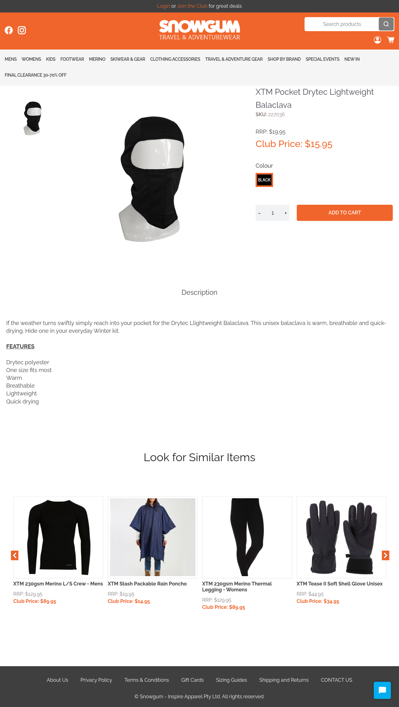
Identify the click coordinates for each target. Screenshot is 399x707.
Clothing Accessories (175, 59)
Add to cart (345, 213)
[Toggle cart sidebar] (390, 40)
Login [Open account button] (163, 6)
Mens (11, 59)
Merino (97, 59)
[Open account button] (377, 40)
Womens (31, 59)
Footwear (72, 59)
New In (352, 59)
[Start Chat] (382, 690)
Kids (50, 59)
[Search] (349, 24)
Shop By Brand (284, 59)
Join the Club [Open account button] (192, 6)
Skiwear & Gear (127, 59)
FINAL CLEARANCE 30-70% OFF (35, 75)
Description (199, 292)
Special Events (322, 59)
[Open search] (386, 24)
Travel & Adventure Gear (233, 59)
